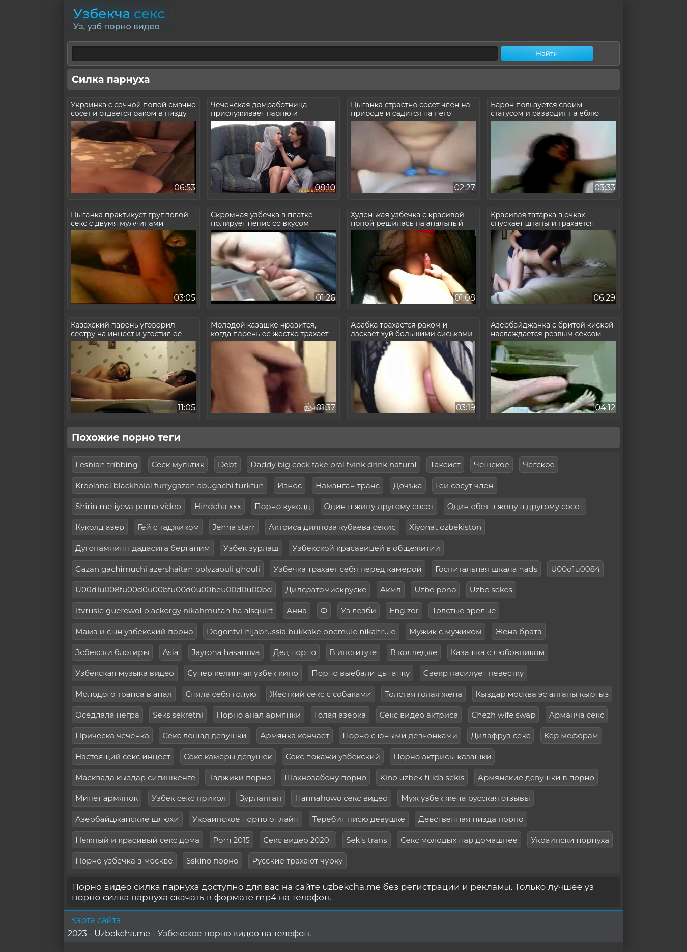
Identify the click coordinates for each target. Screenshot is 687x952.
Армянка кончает (294, 735)
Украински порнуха (570, 840)
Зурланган (260, 798)
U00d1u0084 (575, 569)
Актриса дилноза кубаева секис (332, 527)
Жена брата (518, 631)
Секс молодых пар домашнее (459, 840)
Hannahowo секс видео (341, 798)
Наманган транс (348, 485)
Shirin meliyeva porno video (128, 506)
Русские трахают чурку (297, 861)
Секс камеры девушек (228, 756)
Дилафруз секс (500, 735)
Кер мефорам (571, 735)
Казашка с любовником (498, 652)
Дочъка (407, 485)
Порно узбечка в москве (124, 861)
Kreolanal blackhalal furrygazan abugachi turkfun (169, 485)
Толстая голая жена (423, 694)
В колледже (413, 652)
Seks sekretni (178, 715)
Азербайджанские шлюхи (127, 819)
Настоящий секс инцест (122, 756)
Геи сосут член (465, 485)
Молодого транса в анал (123, 694)
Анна (297, 610)
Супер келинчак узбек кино (242, 673)
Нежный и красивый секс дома (137, 840)
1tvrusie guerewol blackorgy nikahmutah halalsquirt (174, 610)
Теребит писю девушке (358, 819)
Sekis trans (366, 840)
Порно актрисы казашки (442, 756)
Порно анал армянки (258, 715)
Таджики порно (240, 777)
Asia (171, 652)
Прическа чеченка (112, 735)
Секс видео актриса (419, 715)
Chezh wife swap (504, 715)
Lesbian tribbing (106, 464)
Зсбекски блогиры (112, 652)
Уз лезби (358, 610)
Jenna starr (234, 527)
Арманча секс (576, 715)
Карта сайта (96, 920)
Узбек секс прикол (189, 798)
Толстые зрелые (464, 610)
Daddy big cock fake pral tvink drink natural (333, 464)
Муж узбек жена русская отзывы (465, 798)
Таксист (445, 464)
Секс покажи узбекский (332, 756)
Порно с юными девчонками (399, 735)
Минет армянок (106, 798)
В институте (353, 652)
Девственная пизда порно (470, 819)
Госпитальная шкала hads (486, 569)
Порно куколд (282, 506)
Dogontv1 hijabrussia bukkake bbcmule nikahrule (301, 631)
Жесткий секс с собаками (320, 694)
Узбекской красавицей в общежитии (366, 548)
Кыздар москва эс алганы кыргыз (542, 694)
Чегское (538, 464)
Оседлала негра (107, 715)
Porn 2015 (231, 840)
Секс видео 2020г (297, 840)
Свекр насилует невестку (473, 673)
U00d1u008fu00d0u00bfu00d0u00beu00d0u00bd (173, 589)
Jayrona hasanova (226, 652)
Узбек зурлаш (251, 548)
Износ (289, 485)
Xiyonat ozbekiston (445, 527)
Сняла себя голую (220, 694)
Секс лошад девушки (204, 735)
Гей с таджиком (168, 527)
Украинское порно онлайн (245, 819)
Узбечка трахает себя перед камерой (347, 569)
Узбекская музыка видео (124, 673)
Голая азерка (340, 715)
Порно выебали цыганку (360, 673)
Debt (227, 464)
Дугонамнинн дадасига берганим (142, 548)
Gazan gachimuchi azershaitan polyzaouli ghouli (167, 569)
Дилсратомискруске (325, 589)
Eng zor (403, 610)
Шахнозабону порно (325, 777)
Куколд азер (99, 527)
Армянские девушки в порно (536, 777)
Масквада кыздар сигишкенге (135, 777)
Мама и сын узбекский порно (134, 631)
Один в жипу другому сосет (379, 506)
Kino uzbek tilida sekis (422, 777)
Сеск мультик (178, 464)
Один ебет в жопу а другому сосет (515, 506)
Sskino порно (212, 861)
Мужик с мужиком (445, 631)
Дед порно (294, 652)
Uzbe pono (435, 589)
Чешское (491, 464)
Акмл (390, 589)
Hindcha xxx (217, 506)
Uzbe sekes (491, 589)
